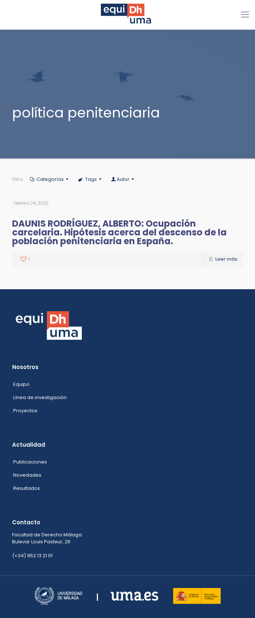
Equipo (21, 384)
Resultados (26, 488)
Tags (90, 179)
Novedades (27, 475)
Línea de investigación (40, 397)
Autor (123, 179)
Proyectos (25, 410)
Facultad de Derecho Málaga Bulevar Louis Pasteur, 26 (47, 538)
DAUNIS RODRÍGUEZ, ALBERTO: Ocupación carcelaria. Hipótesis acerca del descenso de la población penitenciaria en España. (119, 232)
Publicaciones (30, 461)
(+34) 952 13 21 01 (32, 555)
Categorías (49, 179)
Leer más (226, 259)
